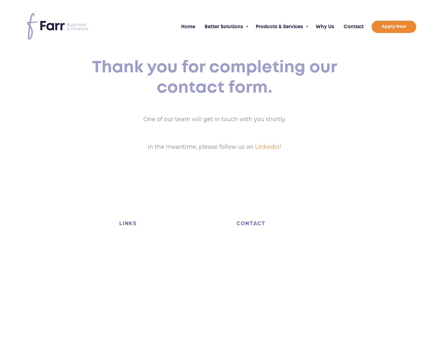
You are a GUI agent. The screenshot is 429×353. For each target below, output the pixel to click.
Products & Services (280, 27)
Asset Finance (134, 243)
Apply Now (187, 269)
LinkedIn (267, 146)
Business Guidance (196, 234)
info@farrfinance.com (275, 281)
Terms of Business (251, 305)
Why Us (325, 27)
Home (188, 27)
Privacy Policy (283, 305)
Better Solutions (224, 27)
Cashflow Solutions (140, 252)
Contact (354, 27)
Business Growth (138, 261)
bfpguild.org (113, 299)
